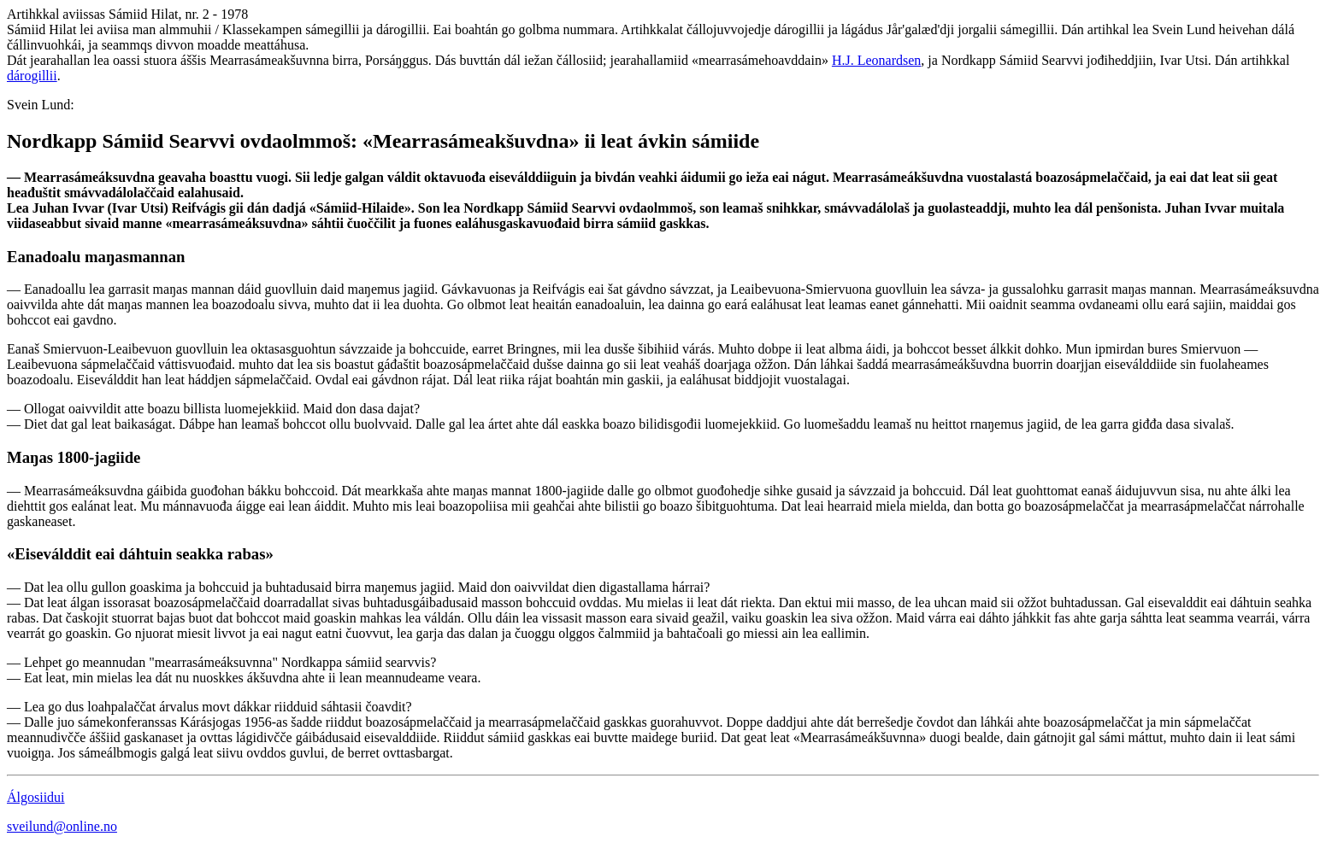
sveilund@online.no (62, 826)
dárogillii (32, 75)
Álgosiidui (36, 797)
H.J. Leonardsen (876, 60)
